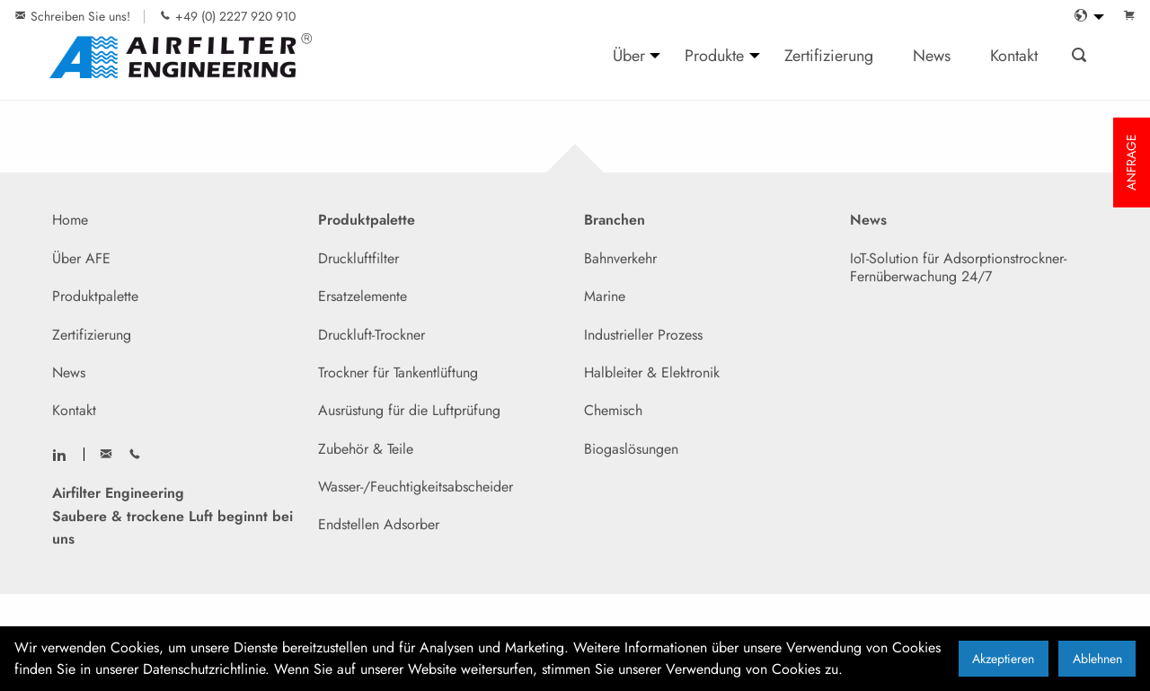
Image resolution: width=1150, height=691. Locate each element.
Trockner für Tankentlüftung (398, 372)
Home (70, 219)
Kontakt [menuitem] (1014, 55)
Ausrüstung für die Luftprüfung (409, 410)
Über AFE (81, 258)
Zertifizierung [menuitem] (828, 55)
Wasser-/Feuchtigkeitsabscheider (415, 486)
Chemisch (613, 410)
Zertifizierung (91, 334)
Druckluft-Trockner (371, 334)
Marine (604, 296)
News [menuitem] (932, 55)
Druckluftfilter (358, 258)
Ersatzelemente (362, 296)
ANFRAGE (1131, 162)
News (68, 372)
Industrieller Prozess (643, 334)
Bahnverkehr (620, 258)
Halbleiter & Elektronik (652, 372)
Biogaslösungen (631, 449)
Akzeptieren (1003, 659)
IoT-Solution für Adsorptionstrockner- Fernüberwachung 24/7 (958, 267)
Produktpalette (95, 296)
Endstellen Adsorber (378, 524)
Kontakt (74, 410)
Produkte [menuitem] (714, 55)
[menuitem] (1084, 16)
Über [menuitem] (629, 55)
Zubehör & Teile (365, 449)
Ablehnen (1097, 659)
